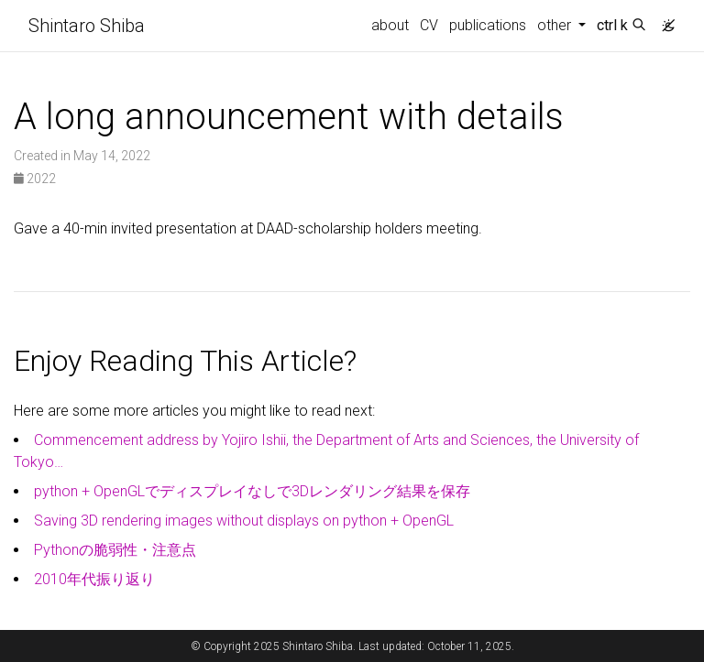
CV (429, 25)
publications (487, 25)
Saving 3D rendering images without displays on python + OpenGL (244, 520)
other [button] (556, 25)
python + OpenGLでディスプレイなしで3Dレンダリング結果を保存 (252, 491)
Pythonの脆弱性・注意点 (115, 550)
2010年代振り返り (94, 579)
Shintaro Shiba (86, 26)
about (390, 25)
